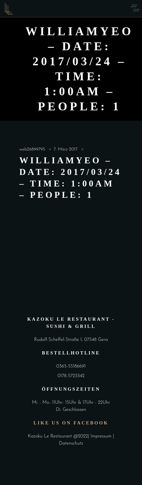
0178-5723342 (70, 376)
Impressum (102, 436)
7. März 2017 (66, 149)
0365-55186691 (71, 366)
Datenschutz (71, 443)
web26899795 (33, 149)
